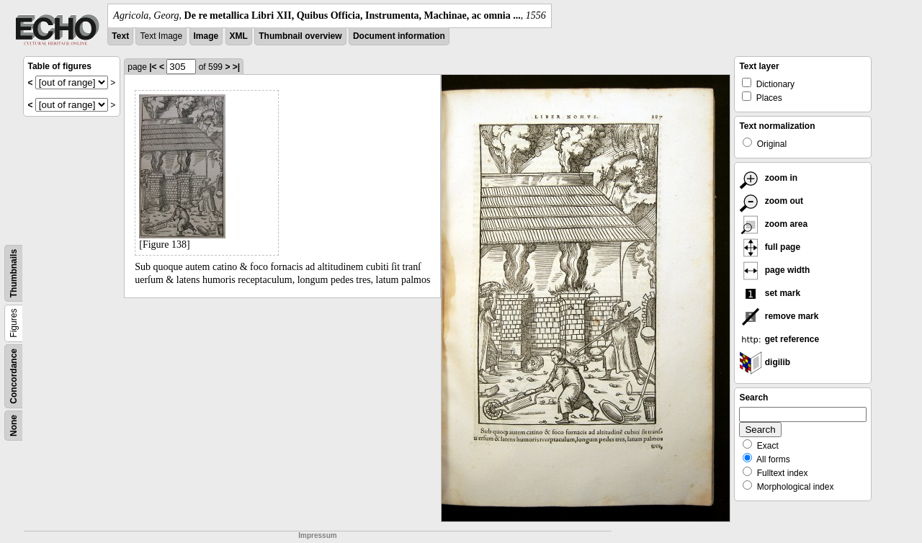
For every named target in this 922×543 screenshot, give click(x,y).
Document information (399, 36)
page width (774, 270)
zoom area (773, 224)
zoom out (771, 201)
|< (152, 67)
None (14, 425)
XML (239, 36)
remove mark (778, 316)
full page (769, 247)
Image (206, 36)
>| (236, 67)
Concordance (14, 376)
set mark (769, 293)
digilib (764, 362)
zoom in (768, 178)
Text (120, 36)
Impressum (317, 535)
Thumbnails (14, 273)
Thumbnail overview (300, 36)
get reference (779, 339)
